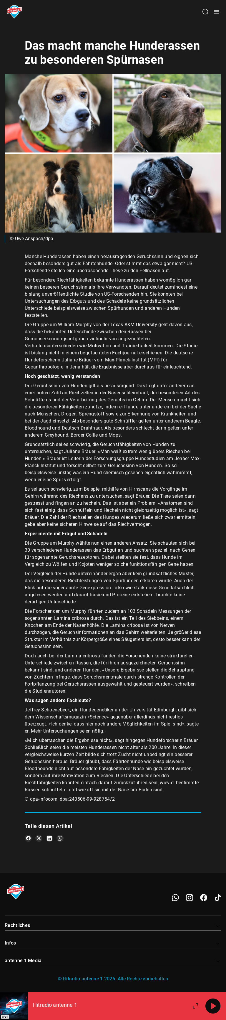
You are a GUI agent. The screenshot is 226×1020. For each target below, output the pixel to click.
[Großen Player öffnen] (195, 1006)
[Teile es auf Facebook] (28, 838)
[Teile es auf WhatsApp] (60, 838)
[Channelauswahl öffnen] (205, 11)
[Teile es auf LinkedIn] (49, 838)
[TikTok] (217, 897)
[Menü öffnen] (216, 11)
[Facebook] (203, 897)
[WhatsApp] (175, 897)
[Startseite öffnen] (14, 12)
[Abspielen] (213, 1006)
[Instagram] (189, 897)
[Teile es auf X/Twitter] (38, 838)
